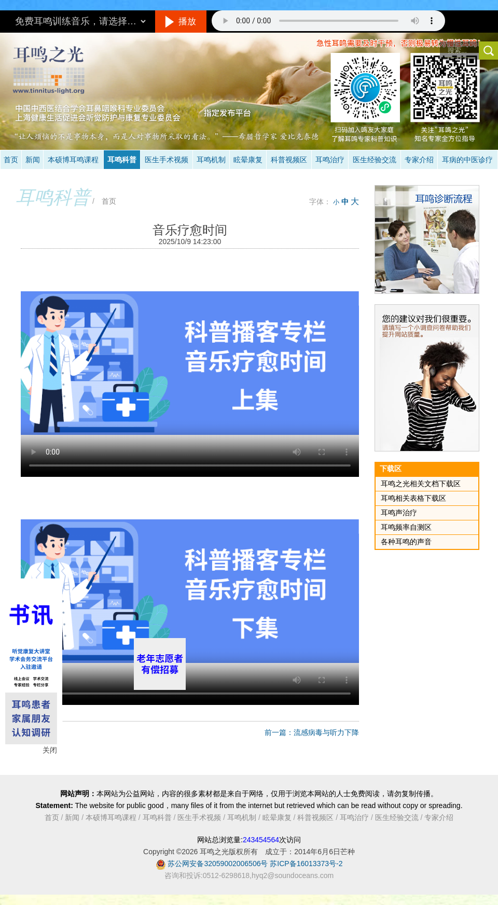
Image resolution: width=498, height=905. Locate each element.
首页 (11, 159)
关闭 (50, 750)
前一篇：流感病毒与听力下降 (312, 732)
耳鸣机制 (211, 159)
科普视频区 (289, 159)
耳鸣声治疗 (399, 512)
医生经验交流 (374, 159)
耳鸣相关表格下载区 (413, 498)
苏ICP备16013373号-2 (306, 863)
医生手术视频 (166, 159)
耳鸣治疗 (329, 159)
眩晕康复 (247, 159)
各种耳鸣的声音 (406, 542)
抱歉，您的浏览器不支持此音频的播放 (328, 20)
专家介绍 (419, 159)
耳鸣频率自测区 (406, 527)
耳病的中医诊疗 (467, 159)
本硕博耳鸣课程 (73, 159)
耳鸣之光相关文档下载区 (421, 483)
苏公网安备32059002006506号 (218, 863)
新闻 (32, 159)
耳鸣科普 (121, 159)
